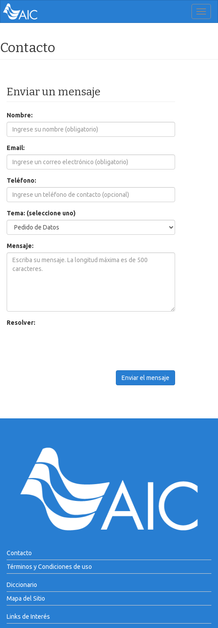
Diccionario (22, 584)
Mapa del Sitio (26, 598)
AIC (33, 11)
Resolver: (21, 322)
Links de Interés (28, 616)
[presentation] (74, 346)
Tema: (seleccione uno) (41, 213)
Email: (16, 147)
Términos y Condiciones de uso (49, 566)
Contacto (19, 553)
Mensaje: (20, 245)
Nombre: (20, 115)
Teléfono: (21, 180)
